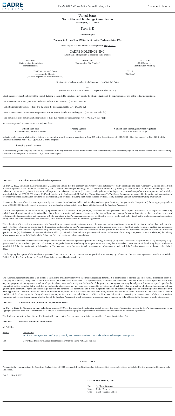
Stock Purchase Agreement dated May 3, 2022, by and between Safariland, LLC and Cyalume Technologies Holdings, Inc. (79, 335)
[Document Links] (159, 6)
